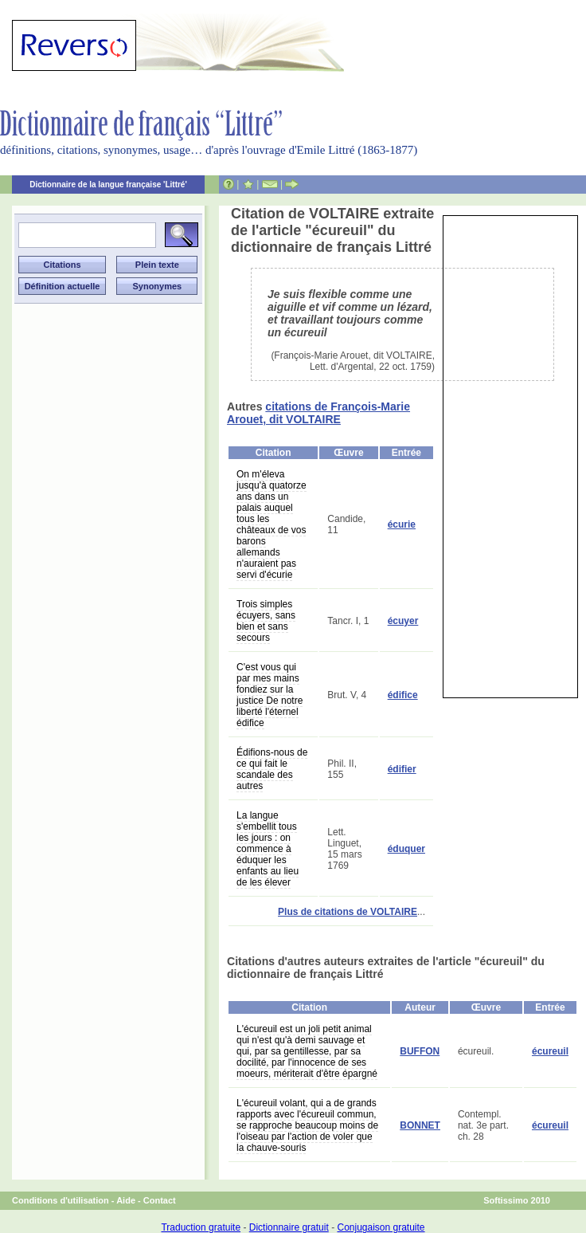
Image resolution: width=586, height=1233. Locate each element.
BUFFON (420, 1051)
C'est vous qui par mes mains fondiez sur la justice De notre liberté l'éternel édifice (269, 695)
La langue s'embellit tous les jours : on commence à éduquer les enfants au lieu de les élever (267, 849)
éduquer (406, 848)
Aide (125, 1200)
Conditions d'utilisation (60, 1200)
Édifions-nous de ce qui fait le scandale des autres (271, 769)
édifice (403, 695)
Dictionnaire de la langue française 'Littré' (108, 184)
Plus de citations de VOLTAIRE (347, 911)
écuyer (403, 620)
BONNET (420, 1125)
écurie (402, 524)
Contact (159, 1200)
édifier (402, 769)
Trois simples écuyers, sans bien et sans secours (265, 621)
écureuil (550, 1051)
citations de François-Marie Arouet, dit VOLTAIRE (318, 413)
